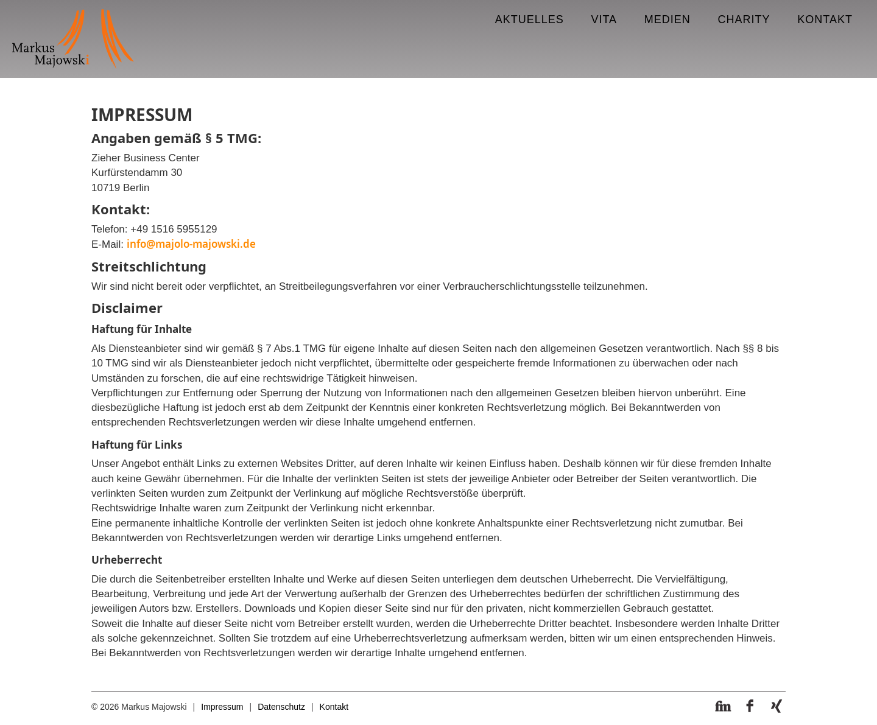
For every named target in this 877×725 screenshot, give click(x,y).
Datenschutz (281, 707)
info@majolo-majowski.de (191, 244)
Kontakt (334, 707)
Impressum (222, 707)
